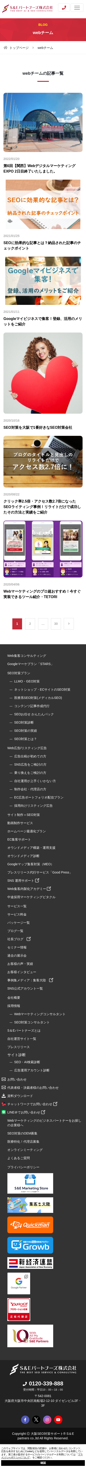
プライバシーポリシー (23, 1167)
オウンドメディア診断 (23, 856)
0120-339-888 (43, 1383)
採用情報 (13, 1006)
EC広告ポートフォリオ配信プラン (39, 797)
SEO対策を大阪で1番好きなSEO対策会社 (37, 427)
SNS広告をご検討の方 (30, 764)
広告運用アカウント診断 (32, 1070)
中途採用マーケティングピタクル (31, 897)
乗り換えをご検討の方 (30, 773)
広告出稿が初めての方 (30, 756)
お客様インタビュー (21, 972)
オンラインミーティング (25, 1150)
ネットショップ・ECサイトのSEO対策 (42, 689)
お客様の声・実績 (20, 964)
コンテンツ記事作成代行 (32, 706)
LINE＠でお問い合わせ (26, 1112)
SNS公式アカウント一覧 (25, 988)
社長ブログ (19, 939)
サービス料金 (17, 914)
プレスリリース (18, 1047)
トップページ (19, 48)
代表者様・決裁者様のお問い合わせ (33, 1087)
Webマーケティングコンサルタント (40, 1014)
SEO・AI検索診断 (27, 1062)
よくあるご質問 (18, 1158)
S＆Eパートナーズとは (24, 1030)
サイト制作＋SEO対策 (23, 815)
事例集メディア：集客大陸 (30, 980)
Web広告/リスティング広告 (27, 748)
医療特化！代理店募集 (23, 1141)
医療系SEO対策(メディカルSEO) (38, 698)
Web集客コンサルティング (26, 656)
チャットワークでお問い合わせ (32, 1104)
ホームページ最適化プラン (26, 831)
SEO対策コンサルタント (32, 1022)
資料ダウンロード (20, 1096)
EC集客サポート (19, 839)
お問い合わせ (17, 1079)
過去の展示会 (17, 955)
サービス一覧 (17, 906)
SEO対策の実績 (25, 730)
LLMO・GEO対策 (27, 681)
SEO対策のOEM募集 (22, 1133)
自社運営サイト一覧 (21, 1039)
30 (56, 624)
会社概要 (13, 997)
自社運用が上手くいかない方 (35, 781)
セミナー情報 (17, 947)
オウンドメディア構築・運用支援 (31, 847)
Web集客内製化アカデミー (29, 889)
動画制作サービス (20, 823)
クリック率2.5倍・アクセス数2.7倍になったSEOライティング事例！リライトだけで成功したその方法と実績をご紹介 (42, 506)
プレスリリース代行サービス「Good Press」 (39, 872)
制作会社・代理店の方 (30, 789)
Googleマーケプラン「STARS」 (30, 664)
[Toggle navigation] (77, 7)
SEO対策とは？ (25, 739)
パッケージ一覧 (18, 922)
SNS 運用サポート (23, 880)
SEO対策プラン (18, 673)
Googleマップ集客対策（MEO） (30, 864)
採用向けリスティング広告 (33, 805)
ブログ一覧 (15, 931)
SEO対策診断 (24, 722)
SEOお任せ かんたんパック (34, 714)
